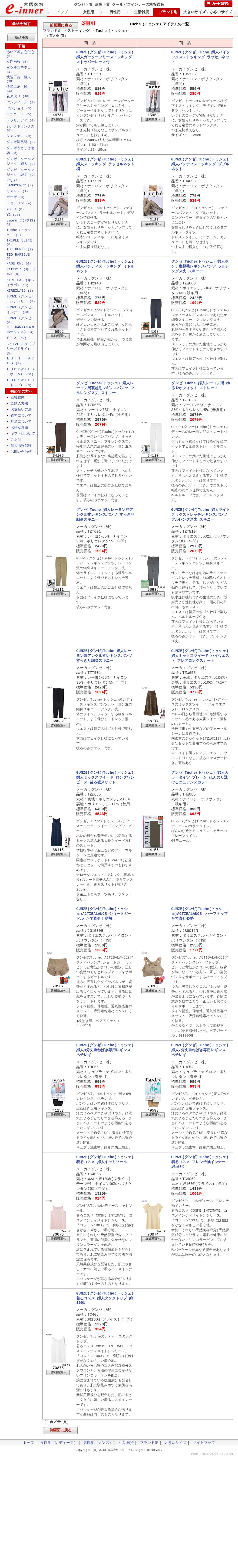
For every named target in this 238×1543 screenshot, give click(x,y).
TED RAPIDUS (18, 270)
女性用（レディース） (58, 1529)
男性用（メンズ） (98, 1529)
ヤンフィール (21, 106)
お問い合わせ (21, 475)
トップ (62, 12)
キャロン (17, 200)
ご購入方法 (19, 425)
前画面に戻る (61, 25)
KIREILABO (20, 307)
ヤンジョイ (19, 113)
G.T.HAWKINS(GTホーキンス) (21, 348)
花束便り (18, 100)
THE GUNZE (20, 262)
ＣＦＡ (16, 357)
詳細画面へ (58, 125)
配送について (21, 444)
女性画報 (17, 63)
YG (13, 225)
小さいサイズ (221, 12)
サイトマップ (204, 1529)
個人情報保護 (21, 469)
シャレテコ (19, 142)
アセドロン (19, 212)
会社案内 (18, 419)
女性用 (88, 12)
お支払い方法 (21, 431)
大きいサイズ (194, 12)
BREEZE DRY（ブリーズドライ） (21, 368)
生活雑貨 (141, 12)
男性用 (115, 12)
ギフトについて (23, 456)
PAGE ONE (19, 278)
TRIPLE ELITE (19, 254)
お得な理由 (19, 450)
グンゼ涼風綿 (21, 148)
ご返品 (16, 463)
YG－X (15, 218)
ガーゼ (16, 206)
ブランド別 (52, 31)
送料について (21, 438)
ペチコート (19, 119)
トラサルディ (21, 125)
